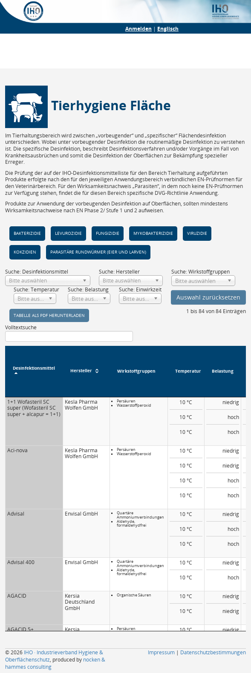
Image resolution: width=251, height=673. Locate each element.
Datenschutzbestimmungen (213, 652)
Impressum (161, 652)
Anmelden (138, 28)
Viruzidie (197, 233)
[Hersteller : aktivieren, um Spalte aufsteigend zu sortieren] (86, 371)
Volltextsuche (69, 333)
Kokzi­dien (25, 252)
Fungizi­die (107, 233)
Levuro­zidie (68, 233)
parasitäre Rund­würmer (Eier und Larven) (98, 252)
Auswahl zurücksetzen (208, 297)
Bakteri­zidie (27, 233)
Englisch (168, 28)
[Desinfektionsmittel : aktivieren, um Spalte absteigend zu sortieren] (34, 371)
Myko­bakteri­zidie (153, 233)
